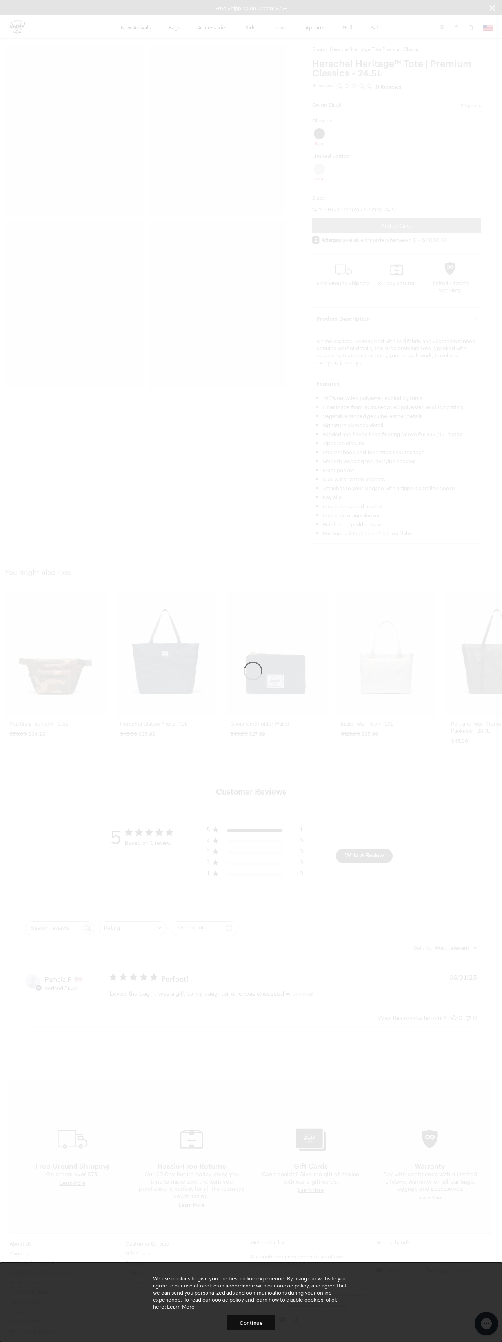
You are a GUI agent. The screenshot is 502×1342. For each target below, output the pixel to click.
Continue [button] (251, 1322)
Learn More (181, 1306)
